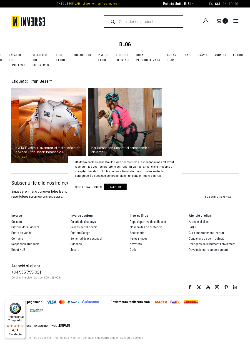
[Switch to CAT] (217, 3)
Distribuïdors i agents (25, 227)
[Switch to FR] (230, 3)
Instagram (217, 287)
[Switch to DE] (237, 3)
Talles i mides (139, 238)
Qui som (16, 222)
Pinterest (226, 287)
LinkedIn (235, 287)
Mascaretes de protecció (146, 227)
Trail (187, 55)
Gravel (203, 55)
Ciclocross (82, 55)
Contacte (17, 238)
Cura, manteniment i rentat (206, 233)
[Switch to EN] (225, 3)
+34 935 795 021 (26, 271)
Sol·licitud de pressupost (86, 238)
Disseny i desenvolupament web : (40, 325)
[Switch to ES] (211, 3)
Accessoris (137, 233)
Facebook (189, 287)
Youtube (208, 287)
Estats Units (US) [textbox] (177, 4)
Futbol (238, 55)
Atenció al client (199, 222)
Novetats (136, 244)
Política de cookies (40, 337)
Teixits (74, 249)
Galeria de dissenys (83, 222)
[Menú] (23, 303)
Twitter (198, 287)
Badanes (76, 244)
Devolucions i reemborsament (208, 249)
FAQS (192, 227)
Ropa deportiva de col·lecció (148, 222)
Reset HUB (18, 249)
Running (220, 55)
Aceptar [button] (115, 187)
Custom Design (80, 233)
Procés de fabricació (84, 227)
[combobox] (177, 4)
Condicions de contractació (207, 238)
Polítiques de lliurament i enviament (212, 244)
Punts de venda (21, 233)
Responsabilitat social (25, 244)
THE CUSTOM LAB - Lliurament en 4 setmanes (87, 3)
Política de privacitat (67, 337)
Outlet (134, 249)
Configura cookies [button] (131, 337)
